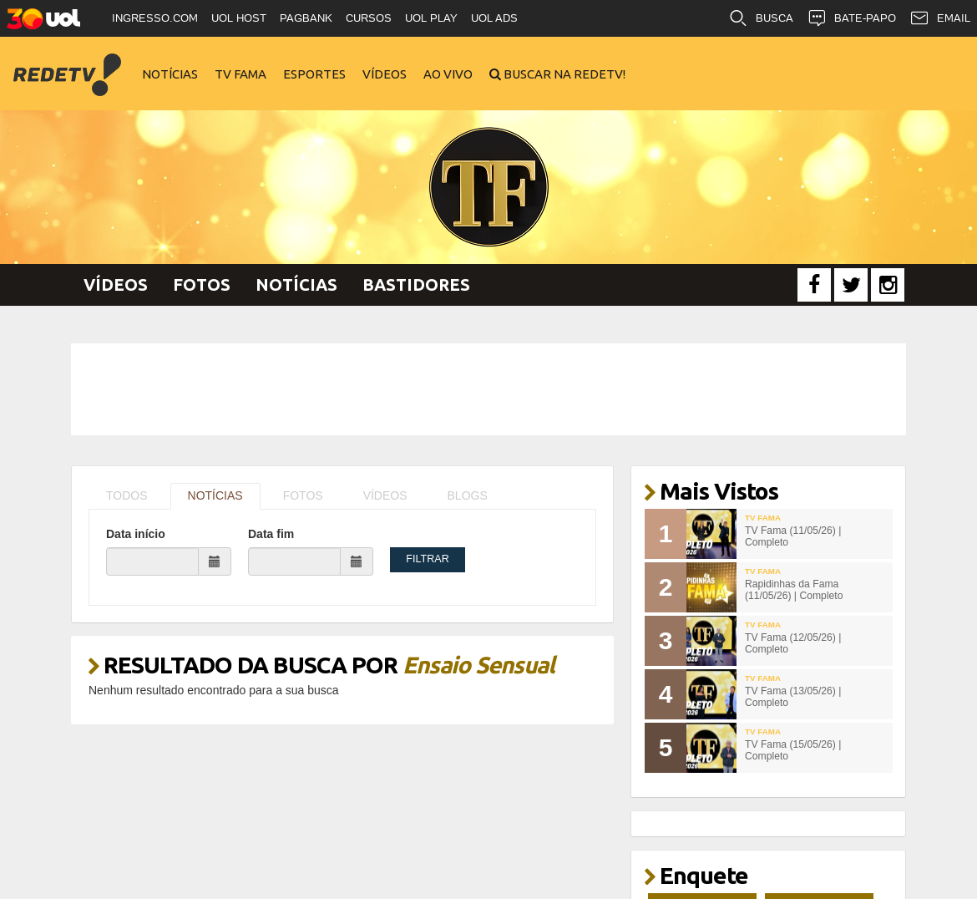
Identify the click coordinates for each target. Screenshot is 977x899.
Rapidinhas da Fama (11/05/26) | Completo (794, 590)
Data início (135, 534)
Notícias (170, 74)
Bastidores (416, 284)
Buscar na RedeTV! (563, 74)
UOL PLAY (431, 18)
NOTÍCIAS (215, 495)
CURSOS (369, 18)
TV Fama (240, 74)
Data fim (271, 534)
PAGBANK (306, 18)
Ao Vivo (448, 74)
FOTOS (303, 495)
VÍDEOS (385, 495)
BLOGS (468, 495)
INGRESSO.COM (155, 18)
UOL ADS (494, 18)
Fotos (201, 284)
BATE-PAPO (851, 18)
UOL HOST (238, 18)
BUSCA (760, 18)
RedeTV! (67, 63)
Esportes (314, 74)
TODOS (127, 495)
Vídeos (384, 74)
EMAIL (939, 18)
